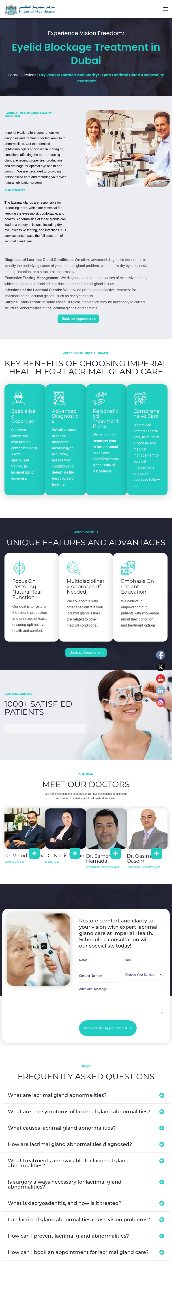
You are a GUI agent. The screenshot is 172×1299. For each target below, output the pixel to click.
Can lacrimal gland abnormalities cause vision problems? (79, 1220)
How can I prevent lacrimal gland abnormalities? (68, 1236)
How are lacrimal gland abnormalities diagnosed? (70, 1144)
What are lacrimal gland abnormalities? (57, 1095)
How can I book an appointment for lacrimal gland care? (78, 1252)
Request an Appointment (108, 1028)
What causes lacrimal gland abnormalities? (62, 1128)
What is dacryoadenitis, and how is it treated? (65, 1203)
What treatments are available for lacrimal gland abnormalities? (68, 1163)
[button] (86, 1095)
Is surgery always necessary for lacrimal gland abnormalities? (65, 1184)
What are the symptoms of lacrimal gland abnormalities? (79, 1112)
